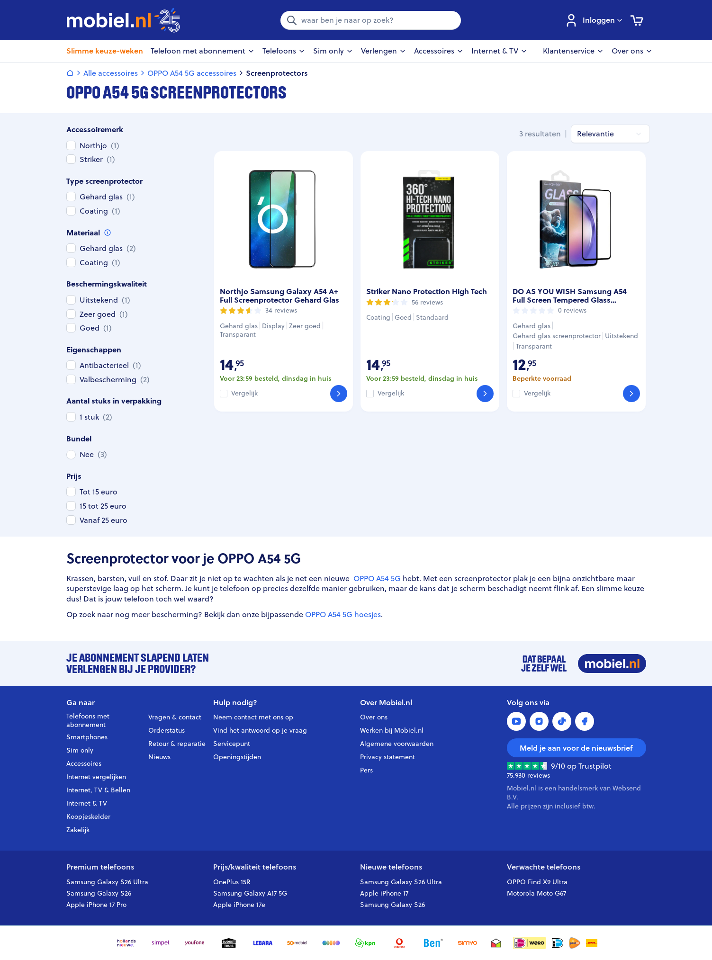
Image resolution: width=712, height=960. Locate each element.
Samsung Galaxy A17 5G (250, 893)
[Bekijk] (338, 393)
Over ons (374, 717)
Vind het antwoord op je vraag (260, 730)
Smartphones (87, 737)
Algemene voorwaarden (396, 743)
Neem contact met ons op (253, 717)
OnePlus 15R (232, 882)
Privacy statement (387, 757)
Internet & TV (86, 803)
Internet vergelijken (96, 776)
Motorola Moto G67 (536, 893)
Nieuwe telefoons (391, 867)
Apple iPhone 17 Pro (96, 904)
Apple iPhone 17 (384, 893)
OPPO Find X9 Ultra (537, 882)
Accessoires (83, 763)
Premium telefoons (100, 867)
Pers (366, 770)
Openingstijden (237, 757)
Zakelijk (78, 829)
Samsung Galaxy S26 (98, 893)
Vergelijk (244, 393)
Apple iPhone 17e (239, 904)
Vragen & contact (174, 717)
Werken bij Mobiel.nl (392, 730)
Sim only (79, 750)
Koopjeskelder (88, 816)
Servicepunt (231, 743)
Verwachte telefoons (543, 867)
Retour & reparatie (177, 743)
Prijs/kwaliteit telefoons (254, 867)
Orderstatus (166, 730)
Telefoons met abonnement (87, 721)
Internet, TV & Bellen (98, 790)
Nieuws (159, 757)
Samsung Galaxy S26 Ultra (107, 882)
